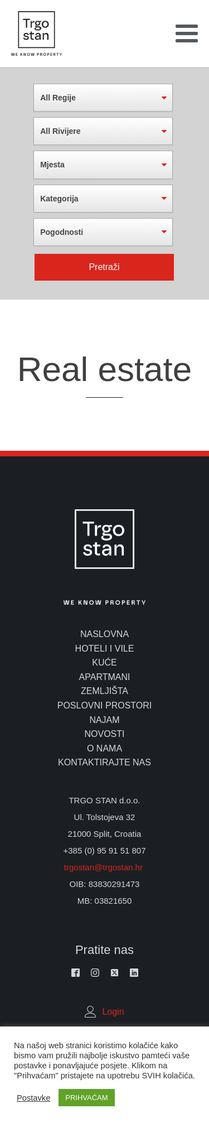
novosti (104, 734)
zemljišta (104, 691)
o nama (104, 748)
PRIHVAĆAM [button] (86, 1097)
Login (113, 1011)
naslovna (104, 634)
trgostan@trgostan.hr (104, 867)
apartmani (104, 677)
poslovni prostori (104, 705)
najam (104, 720)
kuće (104, 662)
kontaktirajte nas (104, 762)
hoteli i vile (104, 648)
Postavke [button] (33, 1097)
